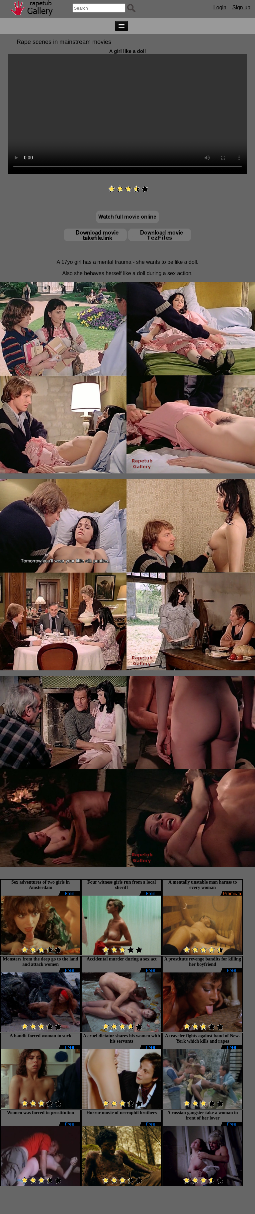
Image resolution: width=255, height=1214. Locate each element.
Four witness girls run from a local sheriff (121, 885)
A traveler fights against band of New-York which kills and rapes (202, 1038)
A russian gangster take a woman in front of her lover (202, 1115)
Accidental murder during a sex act (122, 958)
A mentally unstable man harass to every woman (202, 885)
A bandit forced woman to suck (40, 1035)
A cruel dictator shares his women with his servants (121, 1038)
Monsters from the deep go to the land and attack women (40, 961)
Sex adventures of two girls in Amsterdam (40, 885)
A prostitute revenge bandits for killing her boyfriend (202, 961)
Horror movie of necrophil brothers (121, 1112)
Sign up (241, 7)
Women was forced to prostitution (40, 1112)
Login (219, 7)
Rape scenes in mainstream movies (64, 42)
